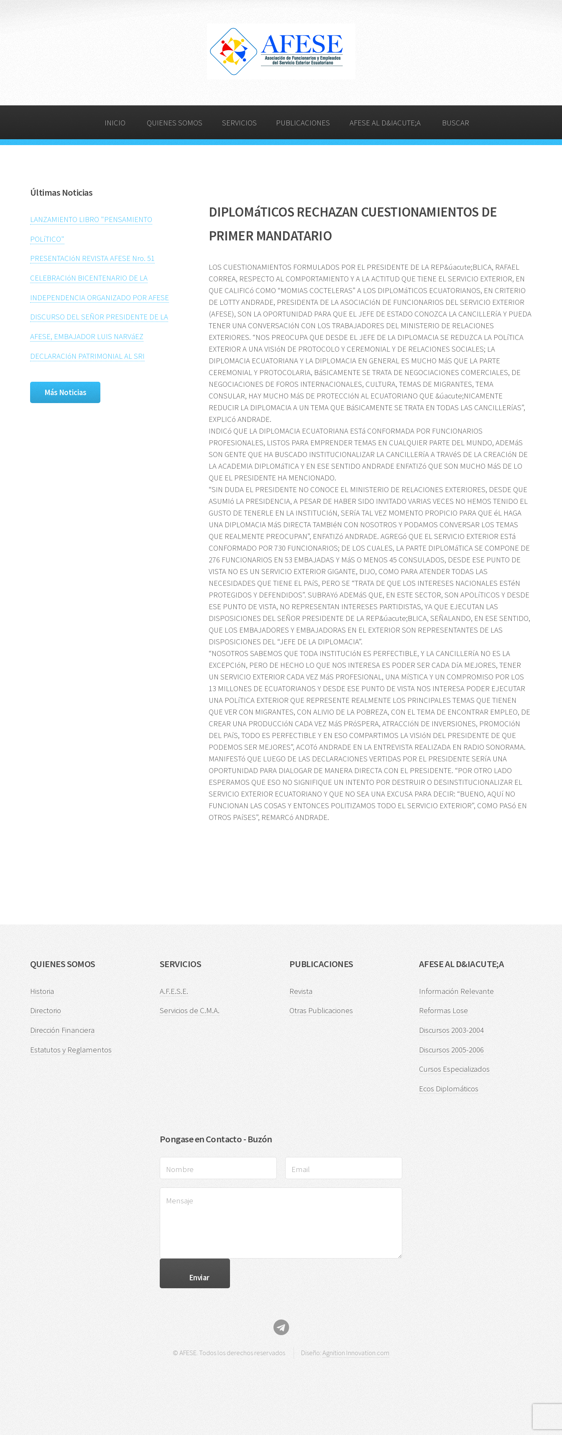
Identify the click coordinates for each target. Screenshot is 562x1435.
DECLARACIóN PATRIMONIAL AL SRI (87, 356)
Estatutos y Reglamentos (71, 1050)
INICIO (115, 123)
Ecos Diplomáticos (448, 1088)
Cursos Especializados (454, 1069)
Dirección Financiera (62, 1030)
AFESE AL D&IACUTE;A (385, 123)
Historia (42, 991)
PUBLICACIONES (303, 123)
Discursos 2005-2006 (451, 1050)
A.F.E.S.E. (174, 991)
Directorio (45, 1010)
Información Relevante (456, 991)
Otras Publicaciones (321, 1010)
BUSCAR (455, 123)
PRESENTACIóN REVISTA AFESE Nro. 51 (92, 258)
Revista (300, 991)
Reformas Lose (443, 1010)
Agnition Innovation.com (355, 1352)
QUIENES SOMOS (174, 123)
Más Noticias (65, 392)
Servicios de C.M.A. (190, 1010)
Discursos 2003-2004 (451, 1030)
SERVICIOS (239, 123)
